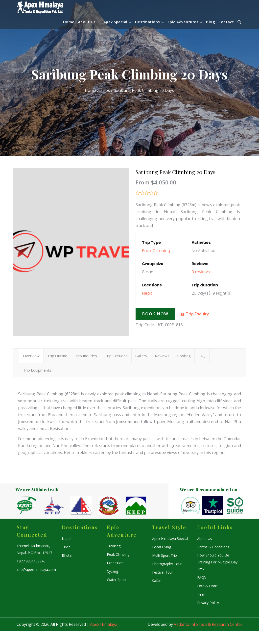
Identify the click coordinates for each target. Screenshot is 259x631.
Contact (226, 21)
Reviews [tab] (162, 355)
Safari (156, 580)
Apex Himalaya (103, 624)
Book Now (155, 314)
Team (202, 594)
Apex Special (117, 21)
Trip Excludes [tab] (116, 355)
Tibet (66, 547)
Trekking (113, 546)
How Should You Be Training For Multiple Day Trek (217, 562)
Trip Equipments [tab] (37, 370)
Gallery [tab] (141, 355)
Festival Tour (162, 572)
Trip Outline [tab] (57, 355)
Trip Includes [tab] (86, 355)
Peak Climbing (156, 250)
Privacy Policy (208, 602)
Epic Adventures (185, 21)
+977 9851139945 (31, 561)
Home (68, 21)
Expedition (115, 562)
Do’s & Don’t (207, 585)
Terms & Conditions (213, 547)
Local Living (161, 547)
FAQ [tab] (202, 355)
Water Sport (116, 579)
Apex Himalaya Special (170, 538)
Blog (210, 21)
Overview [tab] (31, 355)
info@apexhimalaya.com (36, 569)
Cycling (112, 571)
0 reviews (200, 272)
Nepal (147, 293)
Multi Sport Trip (164, 555)
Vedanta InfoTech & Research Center (208, 624)
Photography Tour (167, 563)
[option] (29, 505)
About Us (89, 21)
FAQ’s (201, 577)
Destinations (149, 21)
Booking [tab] (184, 355)
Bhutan (67, 555)
